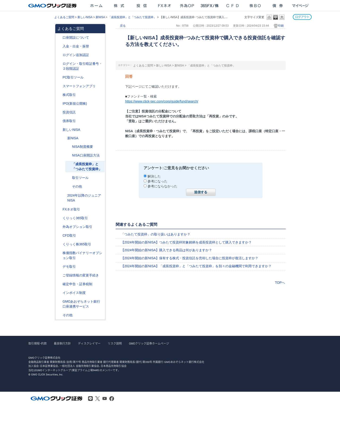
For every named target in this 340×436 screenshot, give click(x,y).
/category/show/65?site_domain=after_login (59, 226)
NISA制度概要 (82, 146)
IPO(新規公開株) (75, 103)
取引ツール (80, 178)
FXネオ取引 (71, 209)
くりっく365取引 (75, 218)
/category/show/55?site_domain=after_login (59, 46)
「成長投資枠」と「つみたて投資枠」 (132, 17)
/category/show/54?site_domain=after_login (59, 63)
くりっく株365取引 (77, 244)
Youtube (104, 398)
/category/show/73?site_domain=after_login (59, 103)
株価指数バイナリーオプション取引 (82, 255)
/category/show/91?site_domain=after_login (59, 37)
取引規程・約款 (37, 343)
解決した (154, 176)
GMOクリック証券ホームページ (149, 343)
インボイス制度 (74, 293)
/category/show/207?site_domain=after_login (59, 77)
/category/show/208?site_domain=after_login (59, 86)
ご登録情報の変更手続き (81, 275)
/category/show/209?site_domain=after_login (59, 266)
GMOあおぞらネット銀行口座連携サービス (81, 304)
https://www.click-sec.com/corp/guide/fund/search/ (161, 101)
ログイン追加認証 (76, 55)
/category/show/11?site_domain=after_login (59, 235)
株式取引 (69, 95)
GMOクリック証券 (52, 5)
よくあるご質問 (64, 17)
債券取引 (69, 121)
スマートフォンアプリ (79, 86)
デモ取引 (69, 266)
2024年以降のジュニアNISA (84, 197)
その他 (77, 186)
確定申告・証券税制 (77, 284)
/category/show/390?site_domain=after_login (59, 292)
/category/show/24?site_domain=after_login (59, 209)
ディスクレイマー (89, 343)
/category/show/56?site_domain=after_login (59, 275)
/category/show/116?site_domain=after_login (59, 112)
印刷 (281, 25)
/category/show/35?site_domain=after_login (59, 218)
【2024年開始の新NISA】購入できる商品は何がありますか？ (166, 250)
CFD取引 (69, 235)
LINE (90, 398)
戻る (123, 25)
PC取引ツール (73, 77)
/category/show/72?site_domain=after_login (59, 94)
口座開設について (76, 37)
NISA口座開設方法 (86, 155)
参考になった (157, 181)
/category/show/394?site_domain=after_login (64, 138)
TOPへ (280, 282)
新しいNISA (84, 17)
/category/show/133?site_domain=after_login (59, 253)
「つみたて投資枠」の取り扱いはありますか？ (155, 234)
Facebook (111, 398)
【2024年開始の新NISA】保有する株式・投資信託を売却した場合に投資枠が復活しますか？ (189, 258)
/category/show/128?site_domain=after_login (59, 301)
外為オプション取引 (77, 227)
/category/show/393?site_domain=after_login (59, 129)
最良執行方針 (62, 343)
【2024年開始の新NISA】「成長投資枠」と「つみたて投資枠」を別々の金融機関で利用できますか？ (196, 266)
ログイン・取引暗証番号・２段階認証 (82, 66)
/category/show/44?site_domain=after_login (59, 315)
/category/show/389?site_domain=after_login (59, 121)
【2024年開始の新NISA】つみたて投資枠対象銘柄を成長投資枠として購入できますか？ (186, 242)
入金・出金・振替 (76, 46)
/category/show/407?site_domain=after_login (59, 244)
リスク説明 (115, 343)
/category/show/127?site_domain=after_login (59, 284)
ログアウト (302, 17)
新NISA (100, 17)
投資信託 (69, 112)
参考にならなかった (162, 186)
